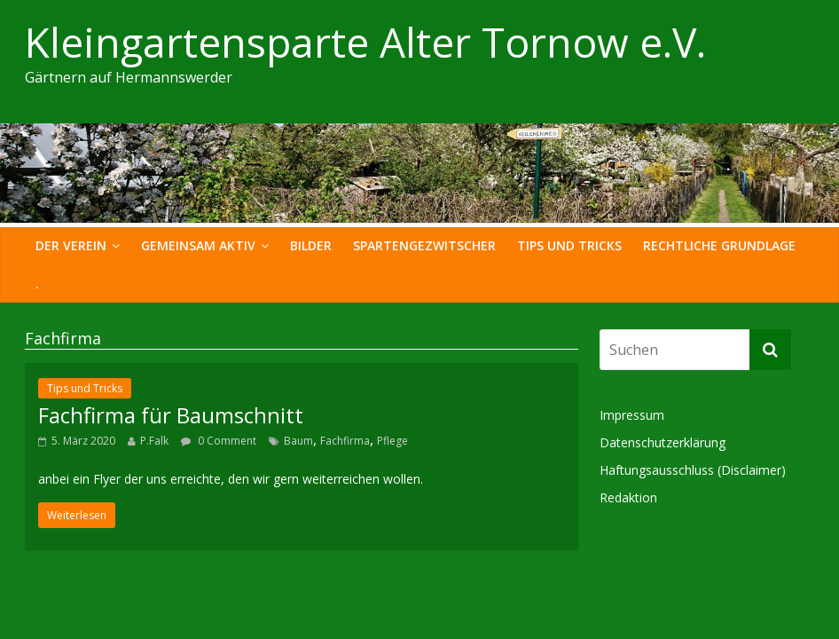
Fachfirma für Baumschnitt (170, 415)
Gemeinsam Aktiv (198, 245)
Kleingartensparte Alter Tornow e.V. (365, 41)
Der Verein (70, 245)
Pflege (392, 440)
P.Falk (154, 440)
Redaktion (628, 497)
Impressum (632, 414)
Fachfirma (345, 440)
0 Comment (218, 440)
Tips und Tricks (569, 245)
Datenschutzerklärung (662, 442)
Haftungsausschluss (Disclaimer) (693, 470)
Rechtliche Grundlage (719, 245)
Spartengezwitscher (424, 245)
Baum (298, 440)
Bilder (311, 245)
